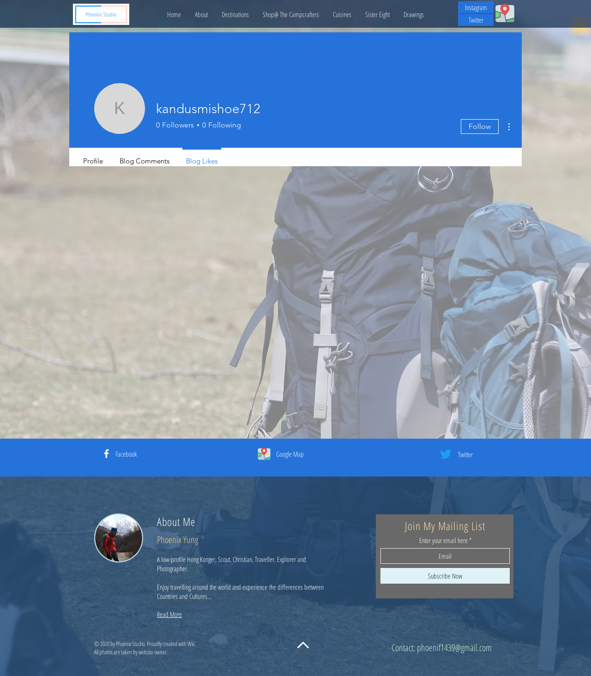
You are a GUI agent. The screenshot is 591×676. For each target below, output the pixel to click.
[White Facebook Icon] (106, 453)
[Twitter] (476, 20)
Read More (169, 614)
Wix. (191, 644)
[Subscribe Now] (445, 576)
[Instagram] (476, 7)
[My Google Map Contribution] (505, 12)
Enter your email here (443, 540)
